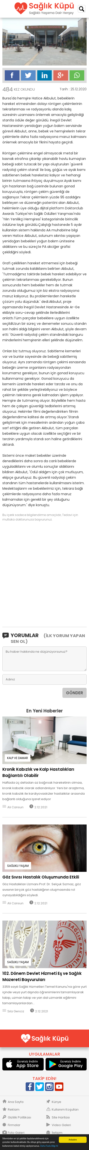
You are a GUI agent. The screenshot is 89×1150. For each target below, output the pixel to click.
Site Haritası (61, 1117)
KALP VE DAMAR (17, 758)
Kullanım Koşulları (65, 1109)
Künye (56, 1102)
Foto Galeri (16, 1133)
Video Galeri (61, 1125)
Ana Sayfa (15, 1102)
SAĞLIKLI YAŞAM (18, 866)
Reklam (13, 1109)
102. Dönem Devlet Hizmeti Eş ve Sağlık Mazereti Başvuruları (42, 976)
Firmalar (14, 1125)
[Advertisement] (44, 573)
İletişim (57, 1133)
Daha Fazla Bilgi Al (49, 1145)
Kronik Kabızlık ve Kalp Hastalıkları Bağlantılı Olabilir (38, 772)
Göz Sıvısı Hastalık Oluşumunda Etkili (40, 877)
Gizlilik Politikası (19, 1117)
